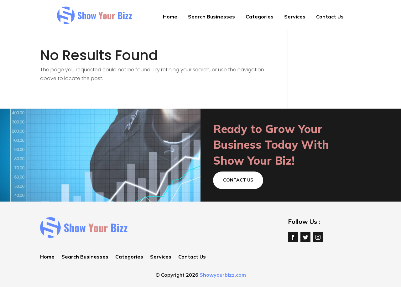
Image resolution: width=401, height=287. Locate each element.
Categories (259, 16)
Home (170, 16)
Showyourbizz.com (223, 275)
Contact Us (330, 16)
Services (294, 16)
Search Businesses (211, 16)
